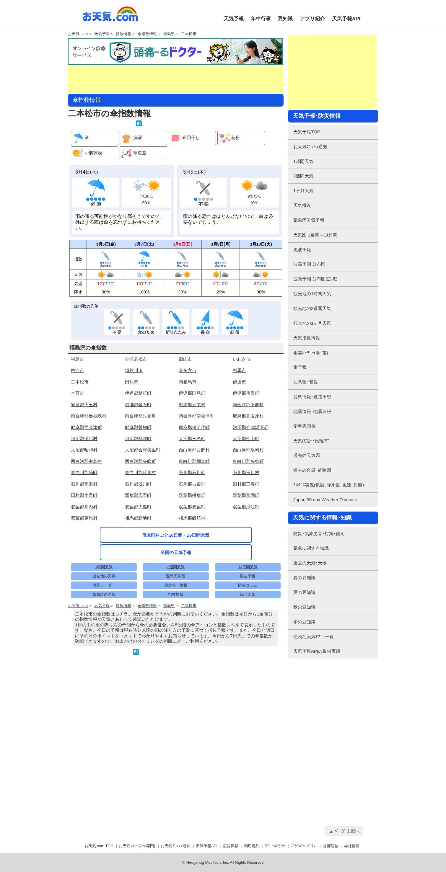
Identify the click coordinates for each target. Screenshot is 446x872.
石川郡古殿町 (192, 483)
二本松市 (188, 34)
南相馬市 (187, 381)
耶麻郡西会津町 (86, 427)
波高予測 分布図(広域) (315, 278)
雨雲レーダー (103, 585)
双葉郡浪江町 (246, 506)
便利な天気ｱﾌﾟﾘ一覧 (313, 636)
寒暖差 (133, 153)
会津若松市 (136, 359)
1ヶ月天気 (303, 190)
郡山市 (185, 359)
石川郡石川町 (192, 472)
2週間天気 (175, 567)
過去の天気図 (306, 455)
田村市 (131, 381)
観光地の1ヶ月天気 (312, 323)
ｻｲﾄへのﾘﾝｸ (275, 846)
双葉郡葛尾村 (84, 517)
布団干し (184, 138)
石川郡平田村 (84, 483)
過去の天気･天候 (310, 562)
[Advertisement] (175, 79)
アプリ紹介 (312, 19)
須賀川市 (134, 370)
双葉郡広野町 (138, 495)
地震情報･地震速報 (312, 411)
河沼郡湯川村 (84, 438)
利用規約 (251, 846)
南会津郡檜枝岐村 (88, 415)
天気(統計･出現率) (311, 440)
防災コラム (247, 585)
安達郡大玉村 (84, 404)
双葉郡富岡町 (246, 495)
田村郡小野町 (84, 495)
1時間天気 (104, 567)
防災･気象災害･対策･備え (319, 533)
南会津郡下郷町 (248, 404)
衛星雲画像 (304, 426)
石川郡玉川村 (246, 472)
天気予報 (234, 19)
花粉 (229, 138)
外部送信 (330, 846)
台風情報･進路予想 (312, 396)
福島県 (169, 34)
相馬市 (239, 370)
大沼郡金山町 (246, 438)
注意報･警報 (305, 381)
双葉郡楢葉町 (192, 495)
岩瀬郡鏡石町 (138, 404)
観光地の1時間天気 (312, 293)
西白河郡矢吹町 (140, 461)
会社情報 (351, 846)
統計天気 (247, 594)
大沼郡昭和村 (84, 449)
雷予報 (300, 367)
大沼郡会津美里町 (142, 449)
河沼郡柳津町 (138, 438)
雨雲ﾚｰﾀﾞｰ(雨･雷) (310, 352)
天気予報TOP (306, 131)
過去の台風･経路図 (312, 470)
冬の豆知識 (304, 621)
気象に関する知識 (311, 548)
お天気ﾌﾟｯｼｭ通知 (310, 146)
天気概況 (302, 205)
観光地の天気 (103, 576)
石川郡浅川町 (138, 483)
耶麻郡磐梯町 (138, 427)
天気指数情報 (306, 337)
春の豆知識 (304, 577)
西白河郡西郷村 (194, 449)
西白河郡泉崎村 (248, 449)
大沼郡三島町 (192, 438)
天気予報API (346, 19)
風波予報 (247, 576)
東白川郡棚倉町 (194, 461)
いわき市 (241, 359)
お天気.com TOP (98, 846)
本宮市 (77, 393)
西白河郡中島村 (86, 461)
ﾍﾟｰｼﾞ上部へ (347, 831)
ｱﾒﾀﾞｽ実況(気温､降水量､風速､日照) (328, 484)
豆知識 (285, 19)
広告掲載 (230, 846)
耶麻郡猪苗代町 (194, 427)
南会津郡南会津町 (196, 415)
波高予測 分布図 (309, 264)
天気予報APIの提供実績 (316, 651)
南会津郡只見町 (140, 415)
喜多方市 (187, 370)
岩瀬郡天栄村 (192, 404)
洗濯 (131, 138)
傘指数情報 (147, 34)
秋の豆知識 (304, 607)
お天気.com (110, 17)
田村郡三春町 (246, 483)
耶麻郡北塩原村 (248, 415)
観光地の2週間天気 (312, 308)
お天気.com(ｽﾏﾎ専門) (137, 846)
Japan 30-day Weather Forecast (325, 499)
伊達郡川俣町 (246, 393)
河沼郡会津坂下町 (250, 427)
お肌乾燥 (86, 153)
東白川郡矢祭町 (248, 461)
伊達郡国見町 (192, 393)
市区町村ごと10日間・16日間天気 (176, 535)
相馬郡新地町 (138, 517)
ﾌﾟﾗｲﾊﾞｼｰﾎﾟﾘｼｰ (304, 846)
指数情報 (123, 34)
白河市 (77, 370)
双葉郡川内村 (84, 506)
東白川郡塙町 (84, 472)
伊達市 (239, 381)
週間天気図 (175, 576)
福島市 (77, 359)
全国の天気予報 (175, 552)
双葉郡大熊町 (138, 506)
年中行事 (261, 19)
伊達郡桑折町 (138, 393)
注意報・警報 (175, 585)
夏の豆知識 (304, 592)
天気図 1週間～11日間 (315, 234)
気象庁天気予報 (308, 220)
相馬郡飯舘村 (192, 517)
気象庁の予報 (103, 594)
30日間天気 (247, 567)
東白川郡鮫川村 (140, 472)
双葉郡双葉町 (192, 506)
